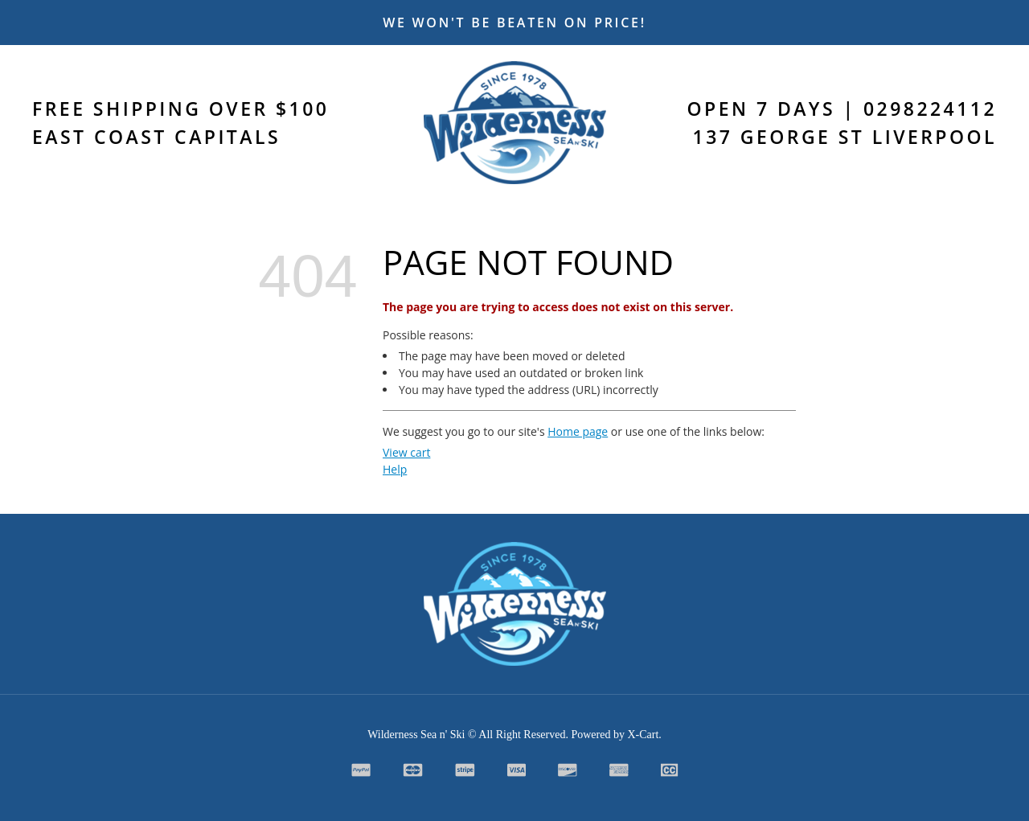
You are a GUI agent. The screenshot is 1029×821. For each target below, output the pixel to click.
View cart (406, 452)
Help (395, 469)
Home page (577, 431)
